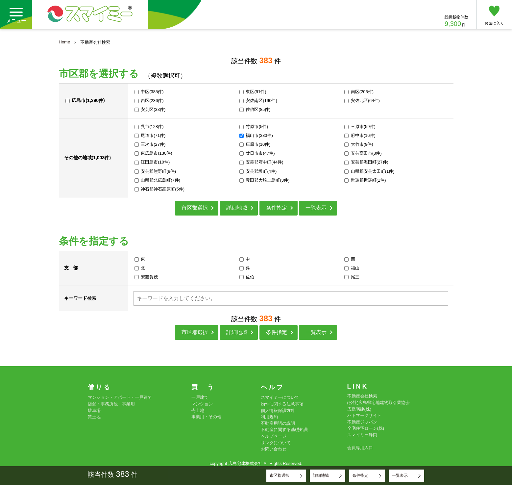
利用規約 (269, 416)
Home (64, 41)
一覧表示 (316, 208)
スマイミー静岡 (362, 434)
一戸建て (199, 397)
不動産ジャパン (362, 422)
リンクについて (276, 442)
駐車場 (94, 410)
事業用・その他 (206, 416)
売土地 (197, 410)
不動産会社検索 (362, 396)
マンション (202, 403)
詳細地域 (236, 208)
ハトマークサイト (364, 415)
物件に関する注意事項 (282, 403)
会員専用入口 (360, 447)
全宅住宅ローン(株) (365, 428)
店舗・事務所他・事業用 (111, 403)
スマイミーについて (280, 397)
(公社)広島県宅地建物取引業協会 (378, 402)
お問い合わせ (273, 449)
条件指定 (276, 208)
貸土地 (94, 416)
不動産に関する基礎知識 (284, 429)
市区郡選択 (195, 208)
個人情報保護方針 (278, 410)
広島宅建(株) (359, 409)
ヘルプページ (273, 436)
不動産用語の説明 (278, 423)
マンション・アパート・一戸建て (120, 397)
